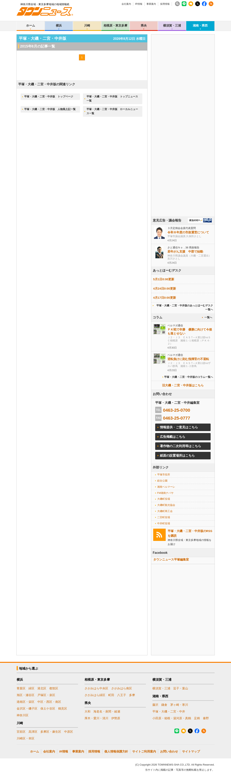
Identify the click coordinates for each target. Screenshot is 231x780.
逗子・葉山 (180, 688)
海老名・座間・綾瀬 (106, 711)
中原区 (68, 731)
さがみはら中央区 (96, 688)
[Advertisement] (183, 136)
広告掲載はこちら (172, 436)
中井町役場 (163, 523)
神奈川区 (23, 715)
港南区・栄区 (25, 701)
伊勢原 (115, 718)
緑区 (31, 688)
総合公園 (162, 480)
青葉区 (21, 688)
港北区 (41, 688)
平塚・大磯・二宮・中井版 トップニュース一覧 (112, 98)
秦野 (206, 718)
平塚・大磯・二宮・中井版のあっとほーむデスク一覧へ (184, 307)
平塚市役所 (163, 474)
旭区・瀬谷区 (25, 695)
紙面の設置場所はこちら (177, 455)
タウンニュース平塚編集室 (171, 559)
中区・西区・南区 (49, 701)
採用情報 (165, 4)
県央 (144, 25)
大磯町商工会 (165, 511)
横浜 (59, 25)
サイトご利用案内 (144, 751)
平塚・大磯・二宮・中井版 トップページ (48, 96)
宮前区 (21, 731)
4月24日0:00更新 (164, 288)
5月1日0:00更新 (163, 279)
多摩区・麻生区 (50, 731)
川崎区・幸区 (25, 738)
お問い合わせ (169, 751)
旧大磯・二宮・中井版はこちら (183, 385)
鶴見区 (62, 708)
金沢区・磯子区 (27, 708)
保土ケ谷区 (47, 708)
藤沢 (155, 704)
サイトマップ (191, 751)
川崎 (87, 25)
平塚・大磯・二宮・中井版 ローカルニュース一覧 (112, 111)
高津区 (33, 731)
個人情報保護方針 (116, 751)
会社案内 (126, 4)
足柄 (197, 718)
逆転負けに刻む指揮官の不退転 (188, 359)
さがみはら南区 (121, 688)
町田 (111, 695)
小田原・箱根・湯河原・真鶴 (171, 718)
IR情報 (138, 4)
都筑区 (53, 688)
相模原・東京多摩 (115, 25)
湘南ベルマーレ (166, 486)
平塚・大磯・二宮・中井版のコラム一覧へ (188, 376)
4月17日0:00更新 (164, 297)
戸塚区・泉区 (46, 695)
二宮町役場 (163, 517)
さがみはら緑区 (95, 695)
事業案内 (151, 4)
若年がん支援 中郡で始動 (185, 251)
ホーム (30, 25)
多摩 (132, 695)
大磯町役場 (163, 498)
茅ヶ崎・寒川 (179, 704)
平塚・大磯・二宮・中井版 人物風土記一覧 (50, 109)
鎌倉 (164, 704)
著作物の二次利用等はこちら (180, 446)
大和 (87, 711)
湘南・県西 (200, 25)
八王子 (121, 695)
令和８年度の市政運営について (188, 232)
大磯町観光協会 (166, 505)
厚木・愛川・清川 (96, 718)
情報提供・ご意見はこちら (179, 427)
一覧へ (208, 317)
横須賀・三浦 (172, 25)
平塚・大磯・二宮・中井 (168, 711)
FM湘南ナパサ (165, 492)
